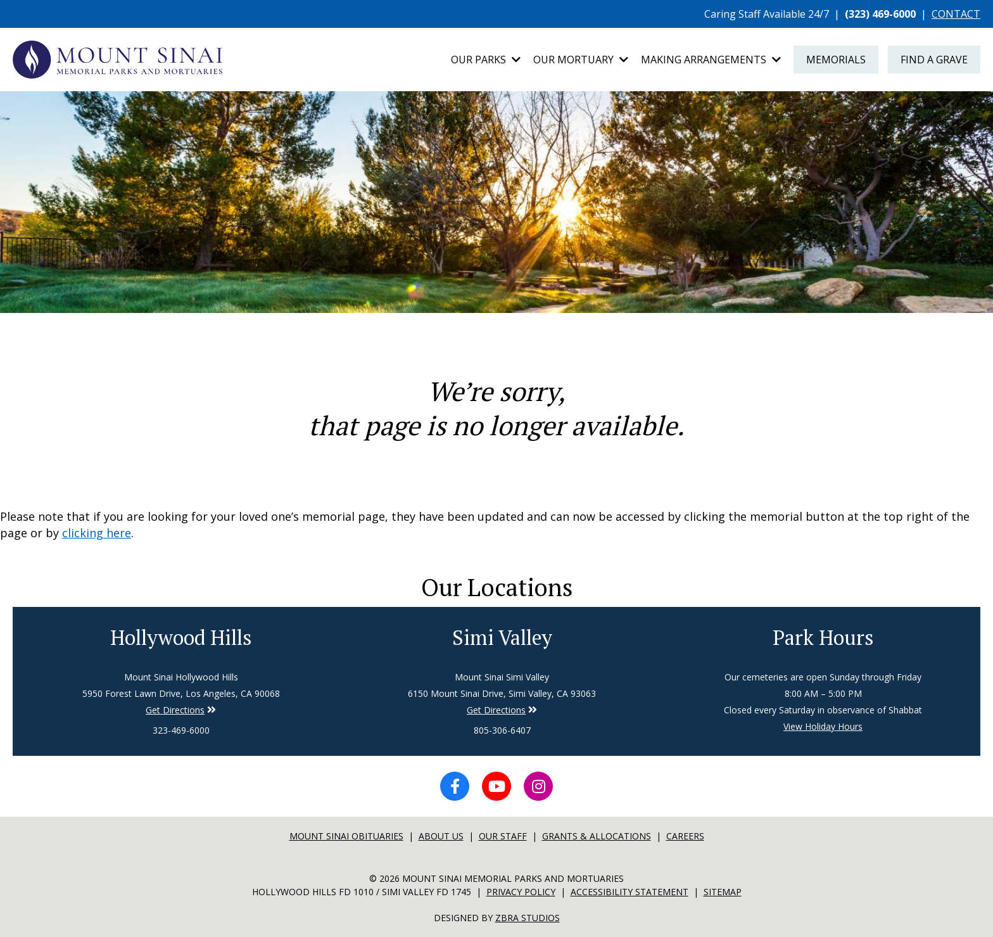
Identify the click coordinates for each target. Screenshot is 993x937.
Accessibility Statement (629, 892)
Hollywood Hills (181, 637)
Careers (685, 836)
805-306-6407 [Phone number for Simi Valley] (502, 730)
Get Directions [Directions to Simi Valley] (175, 710)
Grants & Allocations (596, 836)
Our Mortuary (580, 60)
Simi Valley (502, 637)
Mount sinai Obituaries (346, 836)
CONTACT (956, 14)
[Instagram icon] (538, 786)
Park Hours (823, 637)
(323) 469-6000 (880, 14)
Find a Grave (934, 60)
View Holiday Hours (823, 726)
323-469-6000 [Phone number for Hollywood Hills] (181, 730)
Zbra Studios (527, 918)
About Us (441, 836)
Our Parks (486, 60)
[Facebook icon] (454, 786)
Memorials (836, 60)
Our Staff (503, 836)
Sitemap (723, 892)
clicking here (96, 532)
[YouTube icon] (496, 786)
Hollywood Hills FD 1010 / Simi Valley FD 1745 (361, 892)
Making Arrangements (711, 60)
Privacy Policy (520, 892)
